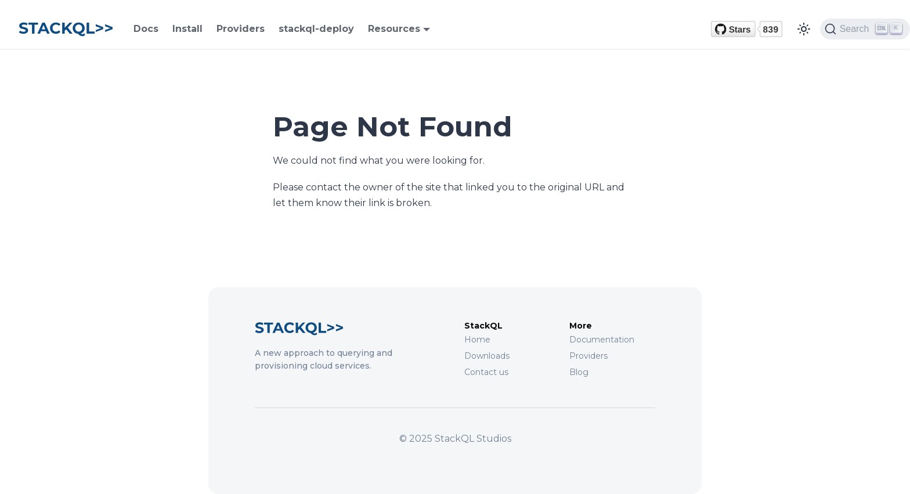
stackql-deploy (316, 28)
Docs (145, 28)
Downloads (487, 356)
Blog (578, 372)
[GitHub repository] (747, 29)
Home (477, 339)
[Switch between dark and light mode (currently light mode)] (804, 29)
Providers (240, 28)
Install (187, 28)
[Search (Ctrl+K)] (865, 29)
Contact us (486, 372)
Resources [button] (394, 28)
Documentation (601, 339)
